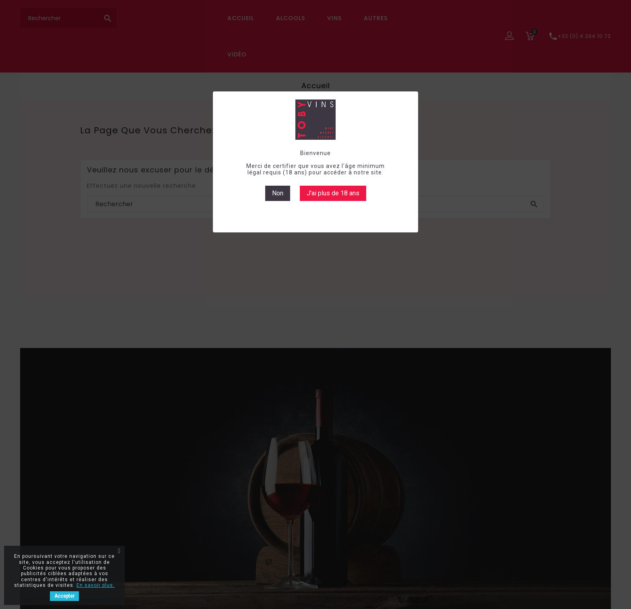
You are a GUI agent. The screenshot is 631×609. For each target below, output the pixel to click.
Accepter (64, 596)
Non (277, 193)
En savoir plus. (95, 585)
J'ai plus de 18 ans (333, 193)
